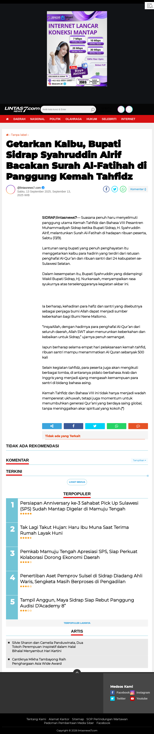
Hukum (92, 119)
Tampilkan (139, 460)
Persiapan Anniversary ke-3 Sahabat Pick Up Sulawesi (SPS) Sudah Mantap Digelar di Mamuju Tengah (79, 506)
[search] (68, 109)
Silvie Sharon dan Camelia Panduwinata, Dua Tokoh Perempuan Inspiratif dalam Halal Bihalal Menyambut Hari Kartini (47, 647)
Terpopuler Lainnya (77, 623)
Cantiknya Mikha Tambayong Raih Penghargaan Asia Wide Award (39, 661)
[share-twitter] (114, 189)
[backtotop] (77, 673)
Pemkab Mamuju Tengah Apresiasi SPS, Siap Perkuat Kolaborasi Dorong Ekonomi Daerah (78, 554)
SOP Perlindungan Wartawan (107, 719)
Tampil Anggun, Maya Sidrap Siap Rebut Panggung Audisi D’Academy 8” (77, 603)
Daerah (19, 119)
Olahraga (74, 119)
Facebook (103, 723)
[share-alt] (52, 426)
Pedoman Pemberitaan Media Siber (69, 723)
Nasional (37, 119)
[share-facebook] (106, 189)
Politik (55, 119)
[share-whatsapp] (123, 189)
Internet (128, 119)
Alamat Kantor (59, 719)
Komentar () (138, 189)
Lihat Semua (77, 482)
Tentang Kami (36, 719)
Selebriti (109, 119)
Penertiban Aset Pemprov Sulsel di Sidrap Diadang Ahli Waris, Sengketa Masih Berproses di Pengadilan (81, 578)
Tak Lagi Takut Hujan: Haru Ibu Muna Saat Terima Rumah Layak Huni (74, 530)
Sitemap (78, 719)
